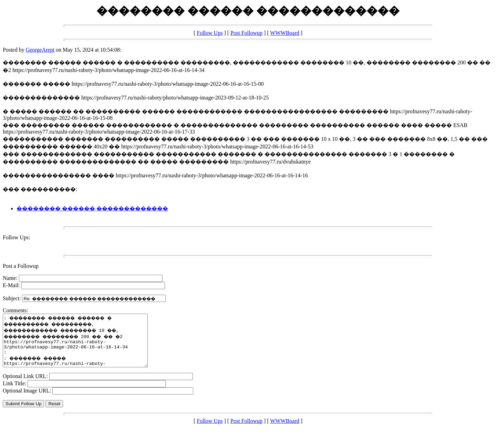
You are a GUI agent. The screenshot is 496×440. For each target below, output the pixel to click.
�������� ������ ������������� (92, 208)
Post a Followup (21, 266)
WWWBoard (284, 33)
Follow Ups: (16, 237)
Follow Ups (210, 33)
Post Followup (246, 33)
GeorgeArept (40, 50)
